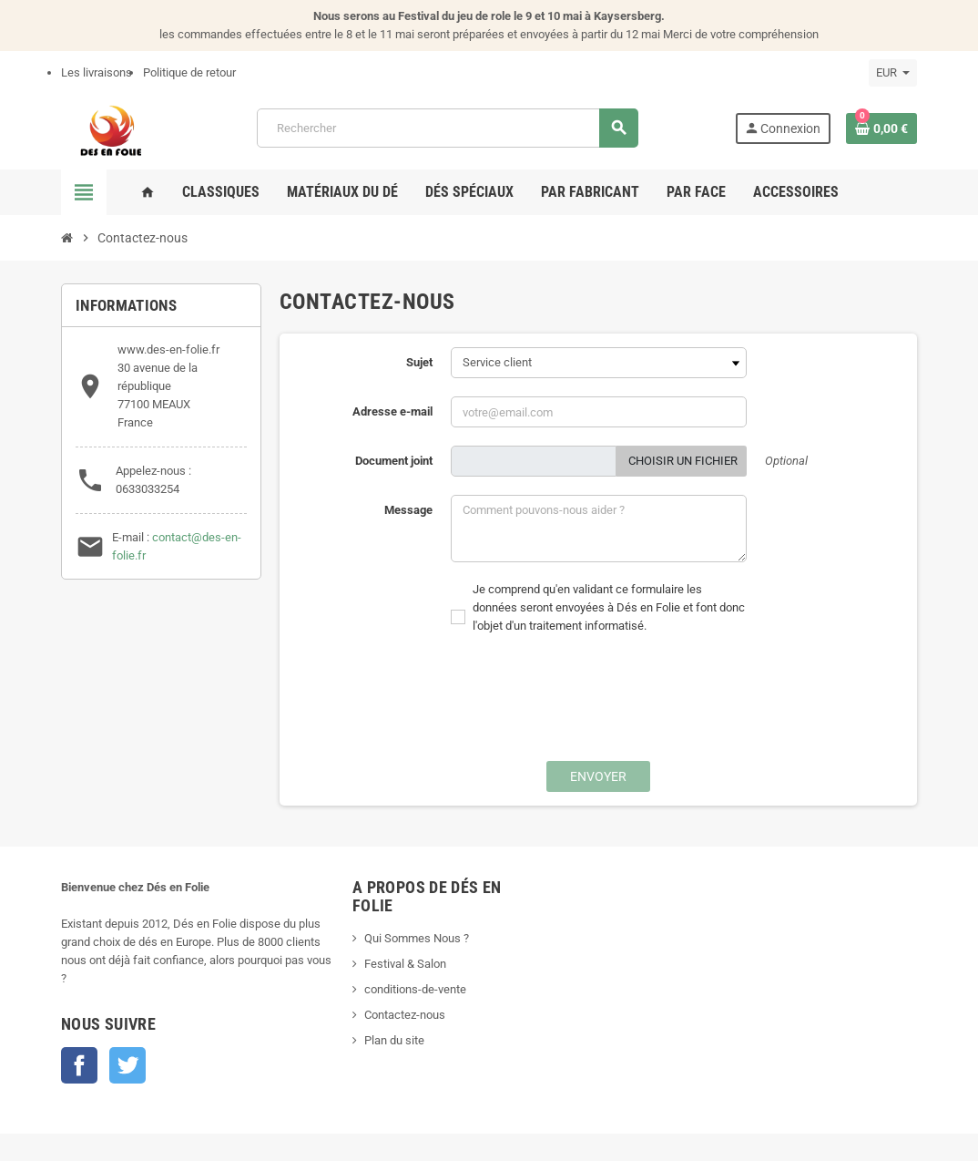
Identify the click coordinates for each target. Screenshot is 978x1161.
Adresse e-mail (392, 411)
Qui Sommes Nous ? (416, 938)
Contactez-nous (404, 1015)
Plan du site (394, 1040)
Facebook (79, 1065)
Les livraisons (96, 72)
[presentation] (579, 707)
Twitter (127, 1065)
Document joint (394, 460)
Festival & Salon (405, 964)
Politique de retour (189, 72)
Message (408, 510)
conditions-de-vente (415, 989)
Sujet (419, 362)
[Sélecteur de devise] (893, 73)
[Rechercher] (447, 128)
